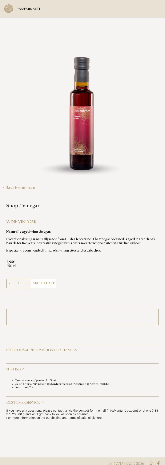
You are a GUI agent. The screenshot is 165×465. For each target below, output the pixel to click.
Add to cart (44, 283)
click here (95, 417)
